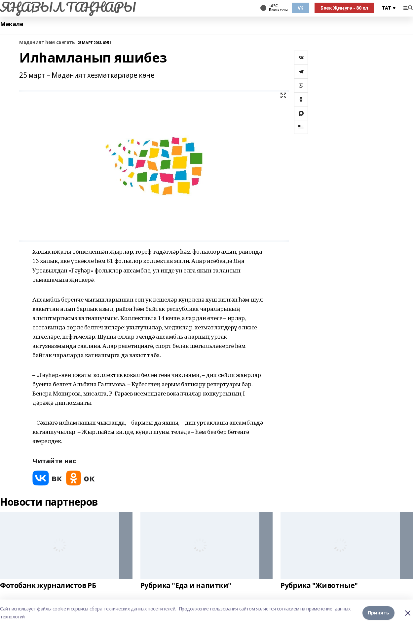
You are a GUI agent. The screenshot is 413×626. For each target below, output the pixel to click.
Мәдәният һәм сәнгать (47, 42)
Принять (378, 612)
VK (300, 8)
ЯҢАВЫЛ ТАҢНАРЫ (68, 7)
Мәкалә (11, 24)
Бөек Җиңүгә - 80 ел (344, 8)
